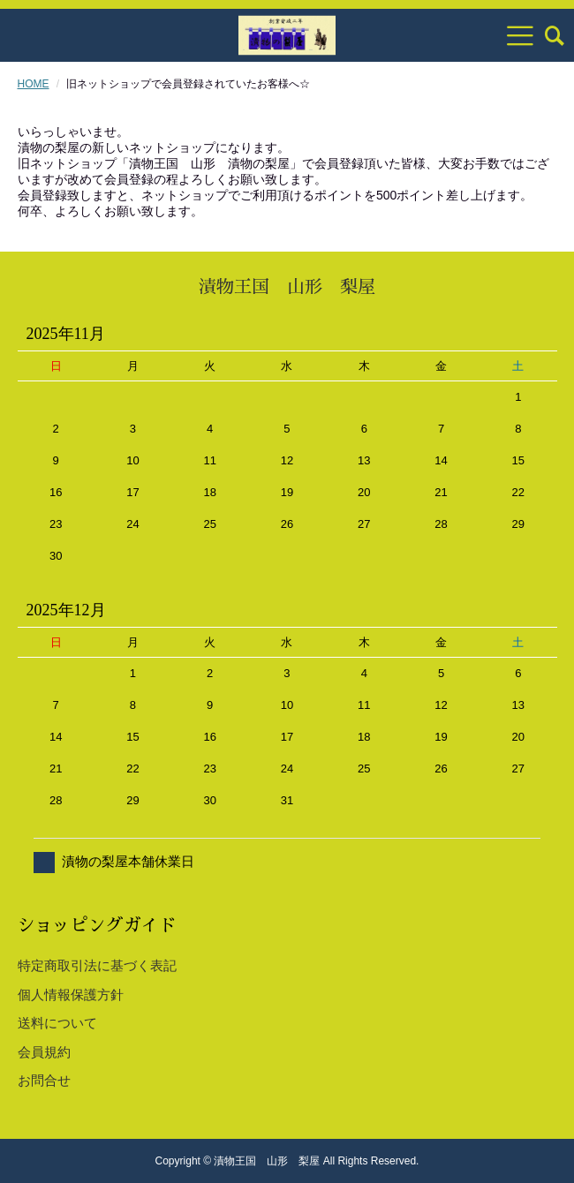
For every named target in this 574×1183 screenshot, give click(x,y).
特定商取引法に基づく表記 (97, 965)
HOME (33, 84)
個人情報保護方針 (71, 994)
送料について (57, 1022)
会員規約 (44, 1051)
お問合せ (44, 1080)
